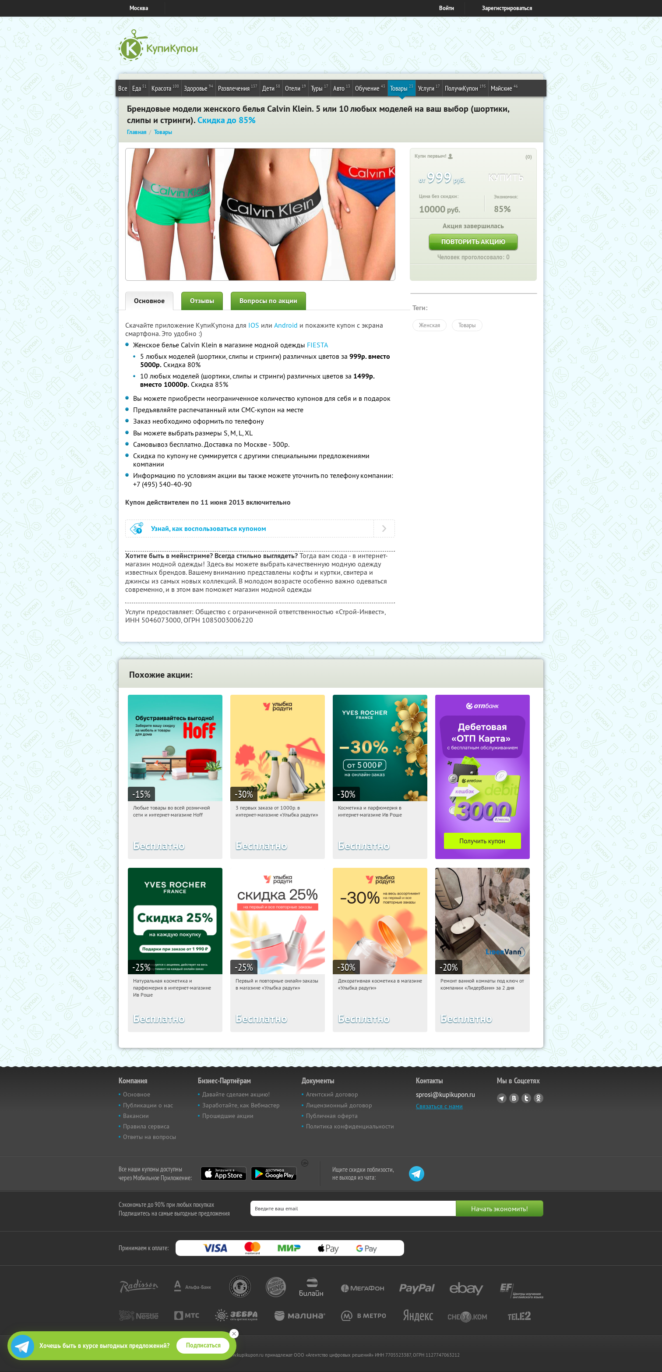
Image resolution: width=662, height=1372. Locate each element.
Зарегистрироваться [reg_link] (507, 8)
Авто (341, 87)
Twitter (526, 1098)
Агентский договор (332, 1094)
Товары (401, 87)
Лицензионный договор (339, 1105)
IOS (254, 325)
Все (122, 88)
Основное (149, 300)
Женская (429, 325)
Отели (295, 87)
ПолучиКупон (465, 87)
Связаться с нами (439, 1106)
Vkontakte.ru (514, 1098)
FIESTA (317, 344)
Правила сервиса (146, 1126)
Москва (139, 8)
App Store (223, 1174)
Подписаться (203, 1345)
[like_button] (519, 157)
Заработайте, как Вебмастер (241, 1105)
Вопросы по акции (268, 300)
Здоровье (198, 87)
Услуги (429, 87)
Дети (271, 87)
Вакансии (136, 1116)
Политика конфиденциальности (350, 1126)
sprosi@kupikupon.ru (445, 1094)
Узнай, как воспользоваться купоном (208, 528)
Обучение (370, 87)
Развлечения (237, 87)
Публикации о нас (148, 1105)
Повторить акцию (473, 241)
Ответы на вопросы (149, 1137)
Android (286, 325)
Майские (504, 87)
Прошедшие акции (228, 1116)
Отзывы (202, 300)
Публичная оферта (332, 1116)
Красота (165, 87)
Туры (319, 87)
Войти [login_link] (446, 8)
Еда (139, 87)
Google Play (274, 1174)
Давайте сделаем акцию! (236, 1094)
